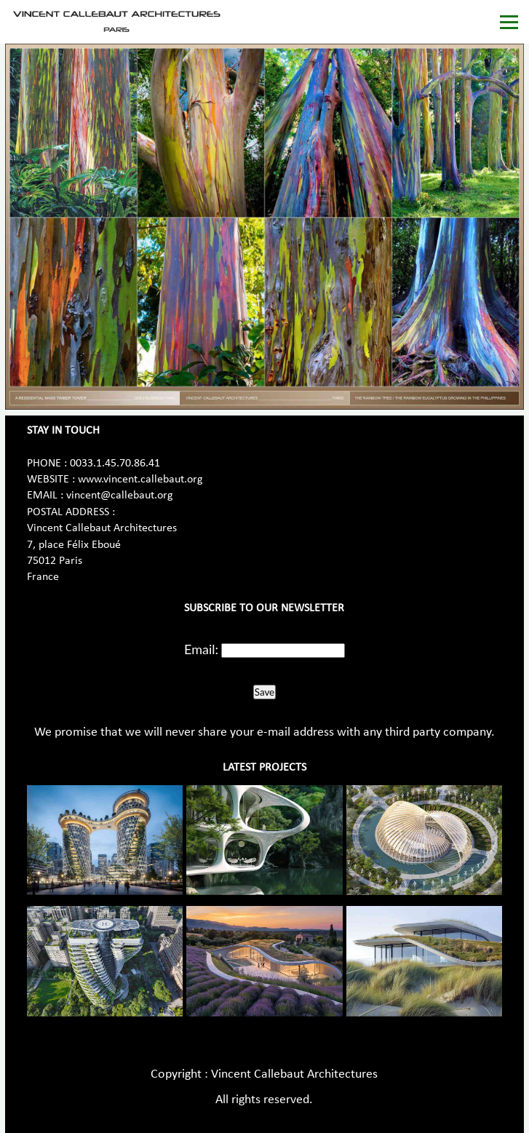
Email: (201, 649)
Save (264, 692)
